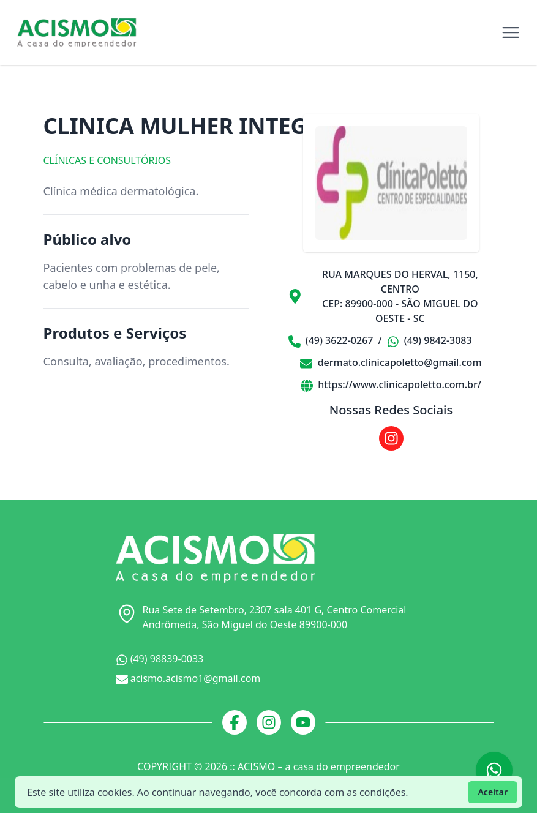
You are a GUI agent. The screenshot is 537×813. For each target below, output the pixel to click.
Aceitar (493, 792)
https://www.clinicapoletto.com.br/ (391, 384)
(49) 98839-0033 (160, 659)
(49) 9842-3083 (429, 341)
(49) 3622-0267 (331, 341)
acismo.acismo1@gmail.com (188, 679)
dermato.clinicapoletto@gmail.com (390, 362)
